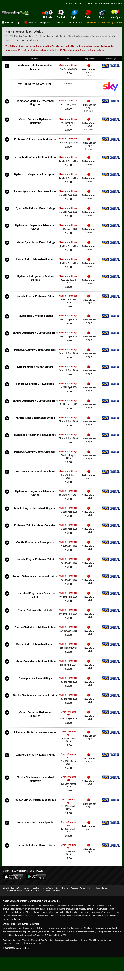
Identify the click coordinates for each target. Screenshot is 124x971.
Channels (75, 22)
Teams (59, 22)
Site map (56, 890)
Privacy (90, 888)
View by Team (47, 888)
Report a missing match (12, 890)
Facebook (38, 890)
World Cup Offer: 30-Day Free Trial (104, 22)
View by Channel (61, 888)
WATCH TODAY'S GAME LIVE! (35, 84)
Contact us (28, 890)
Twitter (47, 890)
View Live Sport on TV (11, 888)
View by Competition (31, 888)
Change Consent (102, 888)
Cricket (30, 22)
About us (74, 888)
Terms (82, 888)
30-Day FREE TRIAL (114, 3)
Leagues (45, 22)
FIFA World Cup (10, 22)
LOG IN (102, 3)
